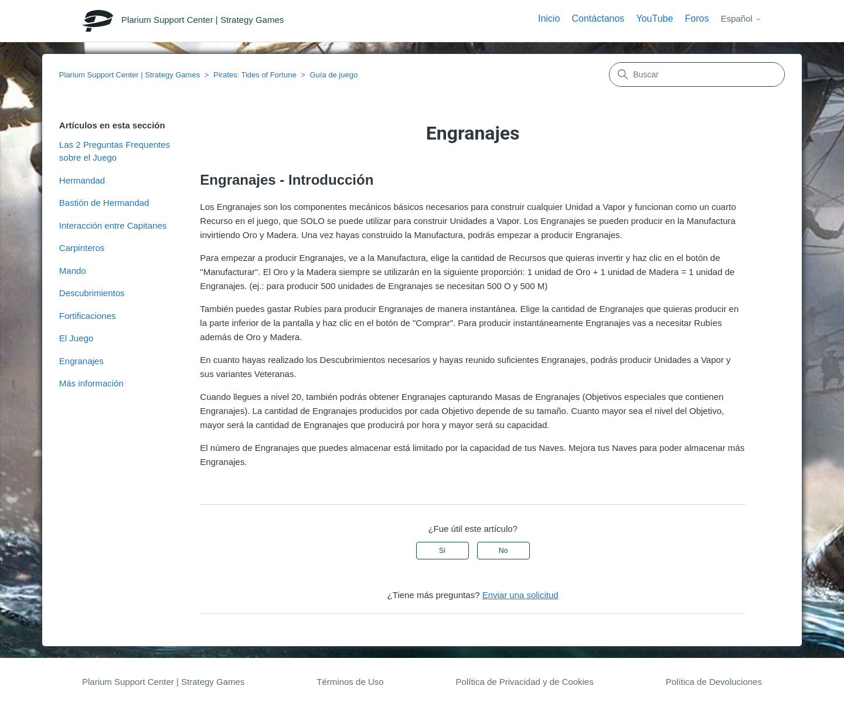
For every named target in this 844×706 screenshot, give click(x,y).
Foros (697, 18)
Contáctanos (597, 18)
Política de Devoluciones (714, 682)
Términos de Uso (349, 682)
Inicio (549, 18)
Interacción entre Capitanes (112, 225)
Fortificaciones (87, 316)
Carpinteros (82, 248)
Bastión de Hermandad (104, 203)
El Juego (76, 338)
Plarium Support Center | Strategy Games (129, 74)
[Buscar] (697, 74)
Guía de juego (333, 74)
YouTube (655, 18)
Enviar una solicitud (520, 595)
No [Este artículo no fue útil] (503, 551)
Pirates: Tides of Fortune (255, 74)
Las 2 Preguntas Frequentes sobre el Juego (114, 151)
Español (741, 18)
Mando (72, 271)
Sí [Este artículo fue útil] (442, 551)
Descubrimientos (92, 293)
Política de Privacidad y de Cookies (525, 682)
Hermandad (82, 180)
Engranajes (81, 361)
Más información (91, 383)
